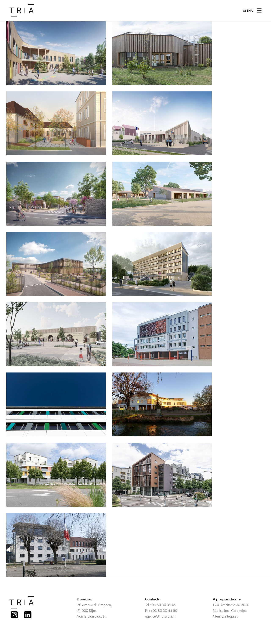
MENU (248, 10)
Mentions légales (225, 616)
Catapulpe (239, 610)
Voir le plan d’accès (91, 616)
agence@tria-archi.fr (160, 616)
